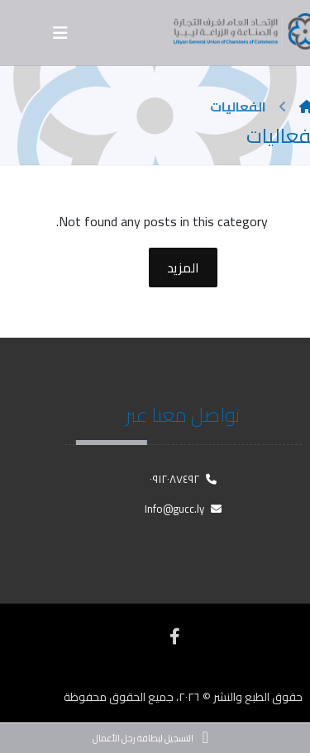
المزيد (183, 267)
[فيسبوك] (174, 636)
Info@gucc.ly (183, 509)
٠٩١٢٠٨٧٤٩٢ (183, 479)
